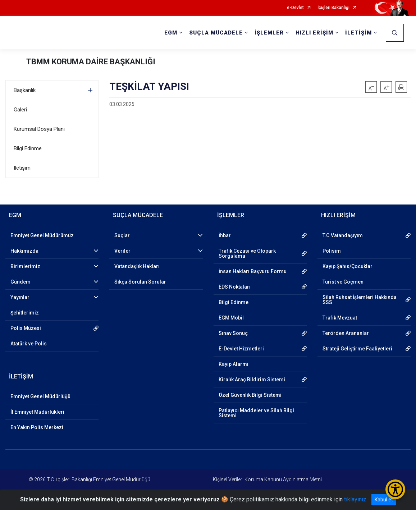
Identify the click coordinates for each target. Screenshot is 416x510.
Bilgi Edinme (28, 148)
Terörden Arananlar (346, 333)
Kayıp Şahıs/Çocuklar (347, 266)
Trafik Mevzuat (340, 318)
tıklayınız (355, 499)
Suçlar (122, 235)
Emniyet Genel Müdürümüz (42, 235)
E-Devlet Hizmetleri (241, 349)
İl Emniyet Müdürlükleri (37, 412)
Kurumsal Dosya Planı (39, 129)
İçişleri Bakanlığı (333, 7)
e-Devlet (295, 7)
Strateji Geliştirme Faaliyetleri (357, 349)
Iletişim (22, 168)
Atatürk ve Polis (28, 343)
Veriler (122, 251)
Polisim (332, 251)
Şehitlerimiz (24, 313)
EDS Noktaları (235, 287)
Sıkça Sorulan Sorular (140, 282)
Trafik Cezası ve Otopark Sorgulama (247, 253)
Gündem (20, 282)
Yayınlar (19, 297)
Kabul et (384, 499)
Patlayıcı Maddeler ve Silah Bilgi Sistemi (256, 413)
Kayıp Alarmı (233, 364)
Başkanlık (25, 90)
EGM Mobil (231, 318)
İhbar (225, 235)
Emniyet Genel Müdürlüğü (40, 396)
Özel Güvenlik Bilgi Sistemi (250, 395)
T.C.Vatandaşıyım (343, 235)
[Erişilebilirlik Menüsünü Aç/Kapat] (395, 489)
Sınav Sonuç (233, 333)
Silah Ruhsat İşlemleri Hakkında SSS (360, 299)
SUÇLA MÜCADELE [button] (216, 32)
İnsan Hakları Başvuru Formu (253, 271)
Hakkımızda (24, 251)
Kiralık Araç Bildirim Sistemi (252, 379)
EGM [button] (170, 32)
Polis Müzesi (25, 328)
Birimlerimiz (25, 266)
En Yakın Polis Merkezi (36, 427)
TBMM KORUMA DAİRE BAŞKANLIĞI (90, 61)
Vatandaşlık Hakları (137, 266)
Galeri (20, 109)
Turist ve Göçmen (343, 282)
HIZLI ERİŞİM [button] (314, 32)
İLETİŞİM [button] (358, 32)
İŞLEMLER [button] (269, 32)
